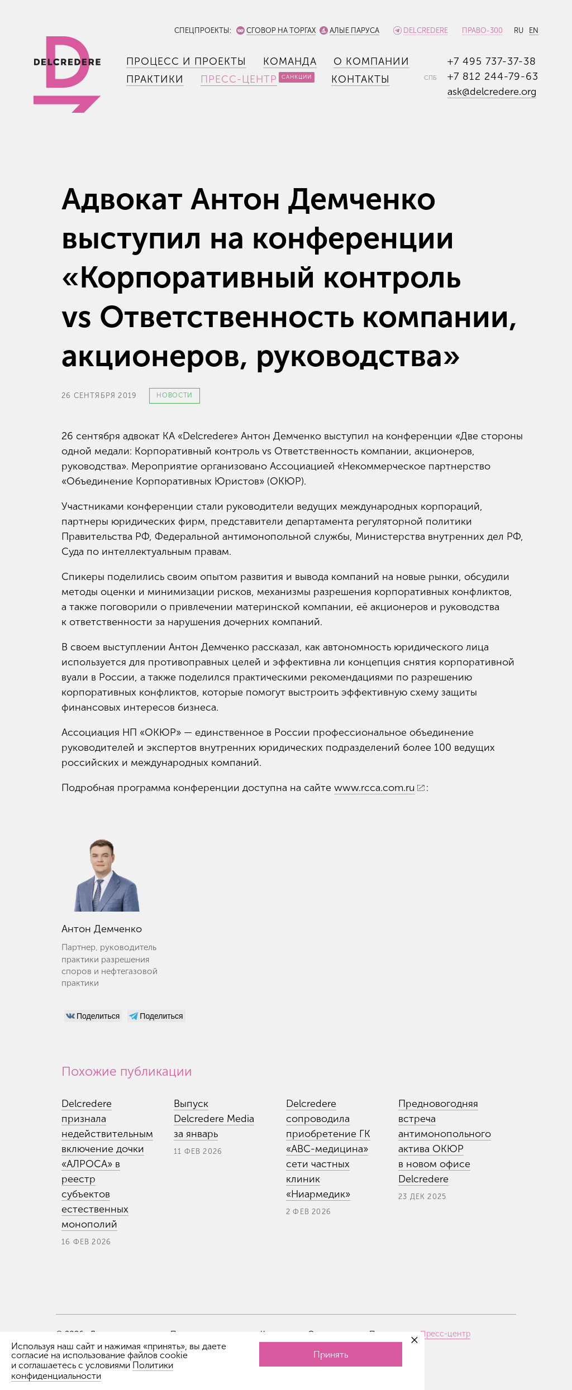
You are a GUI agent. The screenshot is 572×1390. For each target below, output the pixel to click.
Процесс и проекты (186, 61)
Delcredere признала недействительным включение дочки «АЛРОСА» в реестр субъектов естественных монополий (107, 1163)
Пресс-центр (239, 79)
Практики (155, 79)
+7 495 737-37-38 (491, 61)
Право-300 (482, 30)
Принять (330, 1354)
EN (533, 30)
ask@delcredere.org (491, 91)
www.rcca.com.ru (374, 788)
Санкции (297, 77)
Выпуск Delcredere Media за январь (214, 1118)
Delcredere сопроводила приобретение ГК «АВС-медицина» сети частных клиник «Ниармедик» (328, 1148)
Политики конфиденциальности (92, 1370)
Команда (290, 61)
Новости (174, 395)
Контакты (360, 79)
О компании (371, 61)
